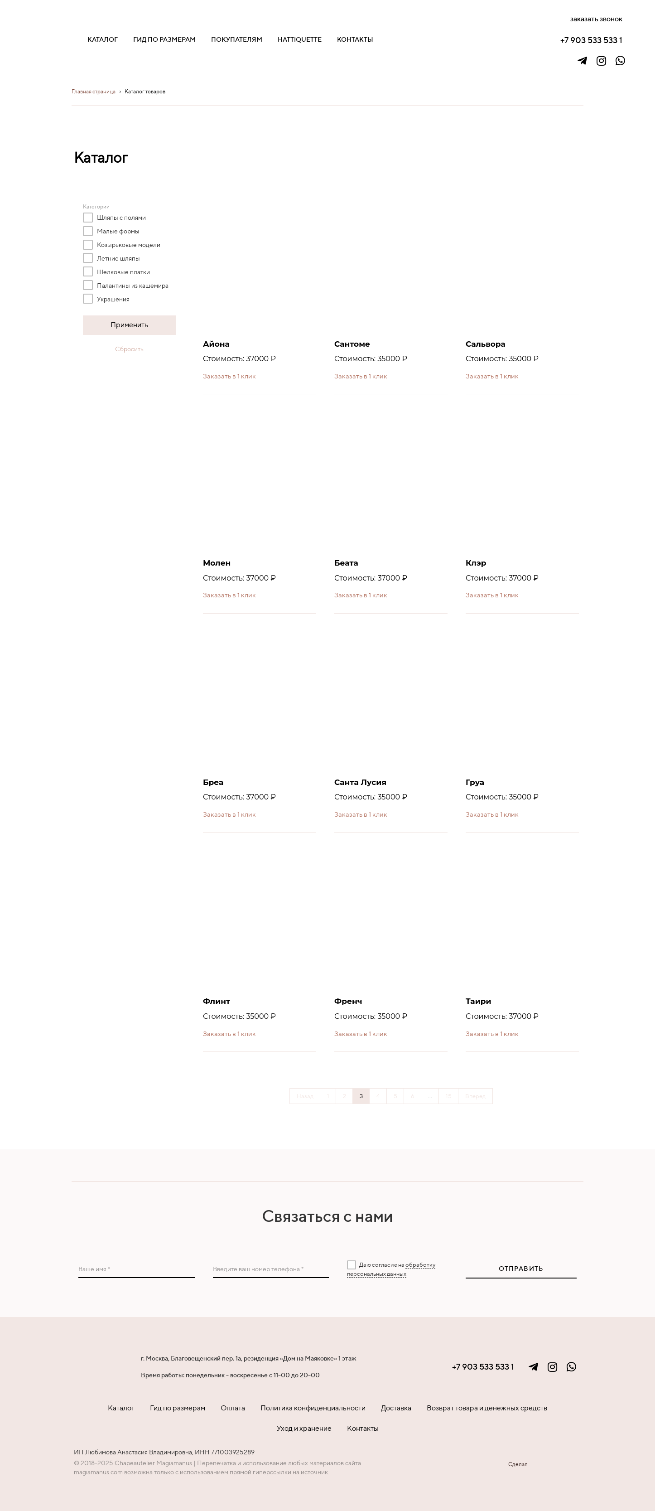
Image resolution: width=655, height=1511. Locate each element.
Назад (305, 1096)
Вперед (475, 1096)
